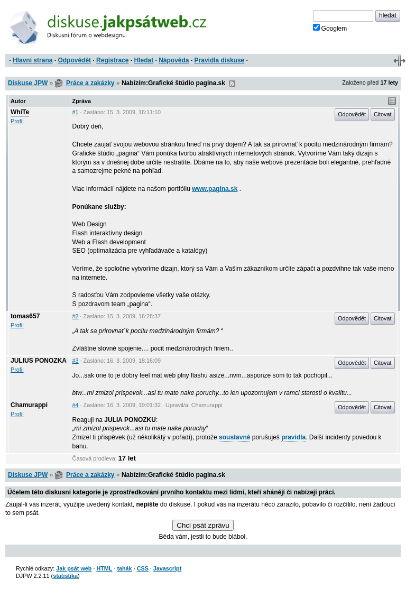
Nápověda (174, 60)
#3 (75, 360)
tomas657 (25, 316)
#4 (75, 405)
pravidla (293, 437)
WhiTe (20, 112)
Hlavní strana (32, 60)
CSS (143, 568)
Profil (17, 121)
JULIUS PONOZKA (39, 360)
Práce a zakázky (90, 83)
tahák (124, 568)
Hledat (143, 60)
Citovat (383, 114)
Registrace (112, 60)
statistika (65, 576)
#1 (75, 112)
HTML (104, 568)
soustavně (234, 437)
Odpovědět (74, 60)
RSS (232, 83)
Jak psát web (73, 568)
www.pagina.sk (214, 188)
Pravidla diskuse (220, 60)
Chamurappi (29, 405)
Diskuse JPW (28, 83)
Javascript (167, 568)
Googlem (330, 28)
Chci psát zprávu (203, 525)
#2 (75, 316)
